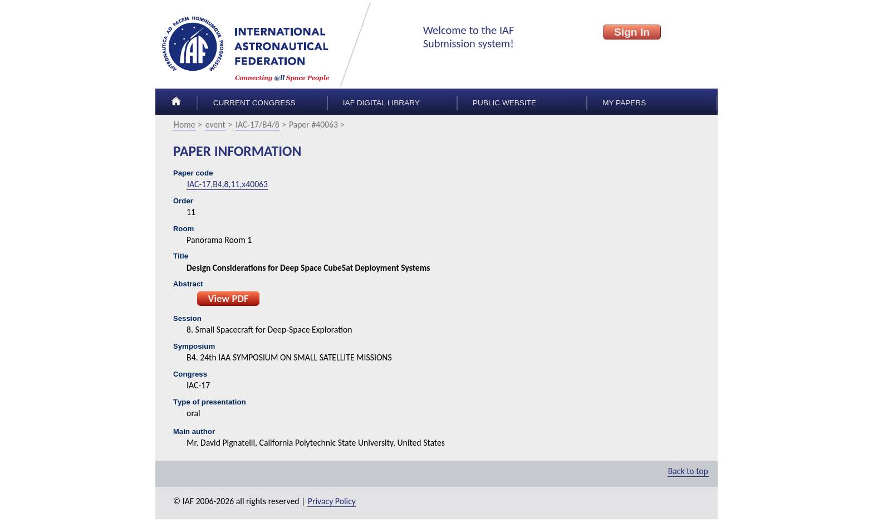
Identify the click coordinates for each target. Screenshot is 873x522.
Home (184, 124)
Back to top (688, 471)
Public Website (504, 103)
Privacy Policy (332, 501)
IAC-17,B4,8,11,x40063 (227, 184)
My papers (624, 103)
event (215, 124)
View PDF (228, 298)
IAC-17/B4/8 (257, 124)
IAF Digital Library (381, 103)
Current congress (254, 103)
